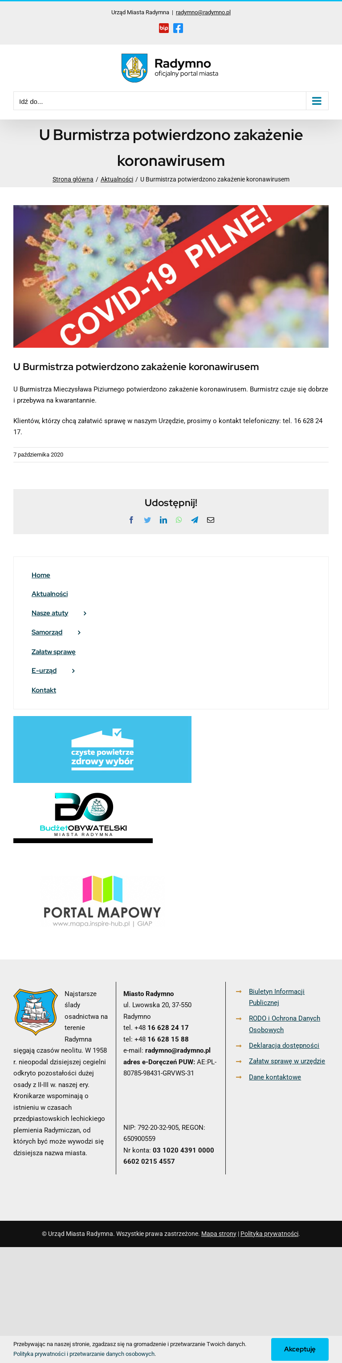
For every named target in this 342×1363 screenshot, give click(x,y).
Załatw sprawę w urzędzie (287, 1061)
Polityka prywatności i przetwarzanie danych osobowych (84, 1354)
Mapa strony (218, 1233)
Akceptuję (300, 1349)
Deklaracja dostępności (284, 1046)
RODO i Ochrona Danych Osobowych (284, 1024)
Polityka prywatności (269, 1233)
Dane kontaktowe (275, 1077)
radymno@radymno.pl (203, 12)
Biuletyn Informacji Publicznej (277, 997)
